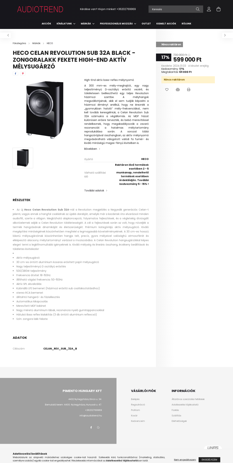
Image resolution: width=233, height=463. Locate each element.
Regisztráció (138, 404)
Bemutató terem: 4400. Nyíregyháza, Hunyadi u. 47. (73, 404)
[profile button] (209, 9)
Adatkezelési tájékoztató (185, 404)
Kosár (134, 415)
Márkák (86, 23)
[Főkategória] (20, 43)
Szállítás (176, 415)
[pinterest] (23, 73)
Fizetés (175, 410)
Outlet (146, 23)
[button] (167, 89)
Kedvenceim (138, 421)
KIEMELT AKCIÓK (166, 23)
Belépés (135, 399)
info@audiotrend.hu (91, 415)
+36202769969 (126, 9)
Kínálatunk (64, 23)
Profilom (135, 410)
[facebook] (15, 73)
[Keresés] (176, 9)
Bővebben (90, 149)
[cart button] (218, 9)
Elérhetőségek (179, 421)
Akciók (46, 23)
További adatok (94, 190)
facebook (91, 427)
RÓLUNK (186, 23)
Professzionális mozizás (116, 23)
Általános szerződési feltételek (188, 399)
